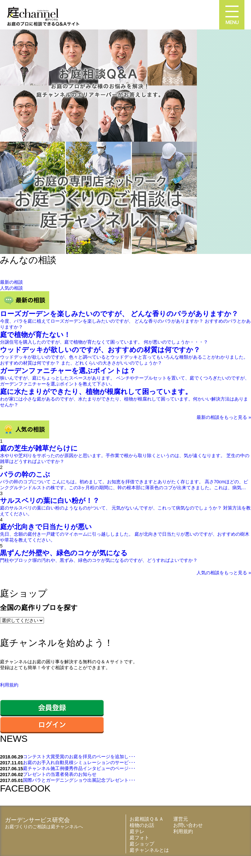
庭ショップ (142, 844)
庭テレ (137, 831)
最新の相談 (11, 282)
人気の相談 (11, 288)
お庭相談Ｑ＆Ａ (147, 819)
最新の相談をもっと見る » (224, 417)
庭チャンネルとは (149, 850)
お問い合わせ (188, 825)
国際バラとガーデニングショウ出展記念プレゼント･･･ (79, 780)
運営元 (180, 819)
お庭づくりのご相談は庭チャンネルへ (44, 826)
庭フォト (139, 837)
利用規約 (9, 684)
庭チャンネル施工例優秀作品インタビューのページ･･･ (79, 768)
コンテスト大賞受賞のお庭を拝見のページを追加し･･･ (79, 756)
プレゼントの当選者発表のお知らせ (59, 774)
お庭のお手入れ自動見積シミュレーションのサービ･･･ (79, 762)
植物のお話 (142, 825)
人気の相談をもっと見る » (224, 572)
